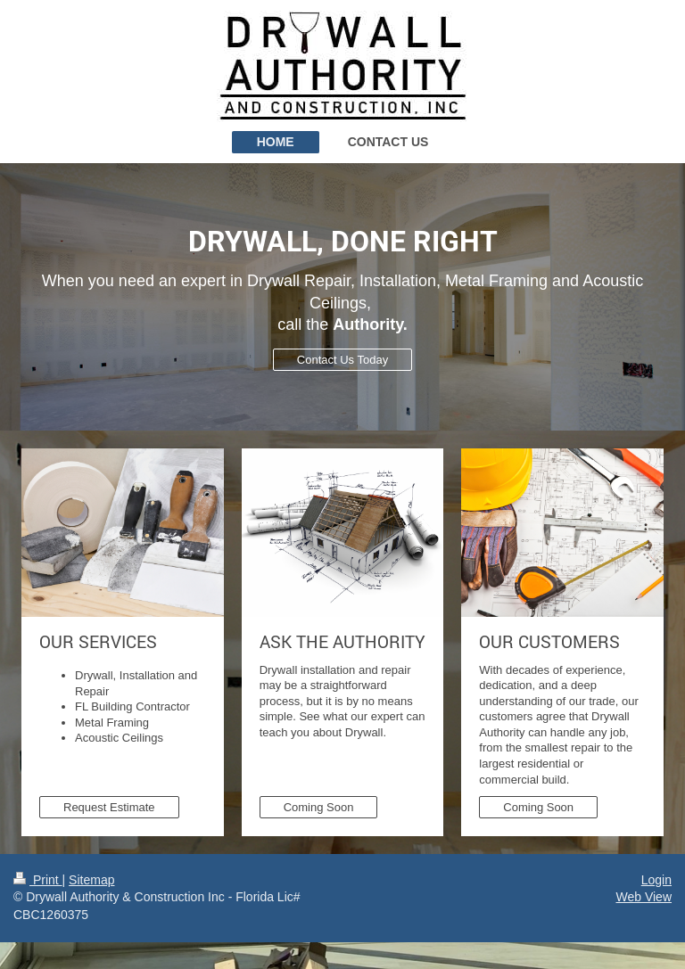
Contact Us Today (342, 359)
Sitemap (91, 880)
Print (37, 880)
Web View (643, 897)
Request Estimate (109, 807)
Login (656, 880)
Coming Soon (319, 807)
